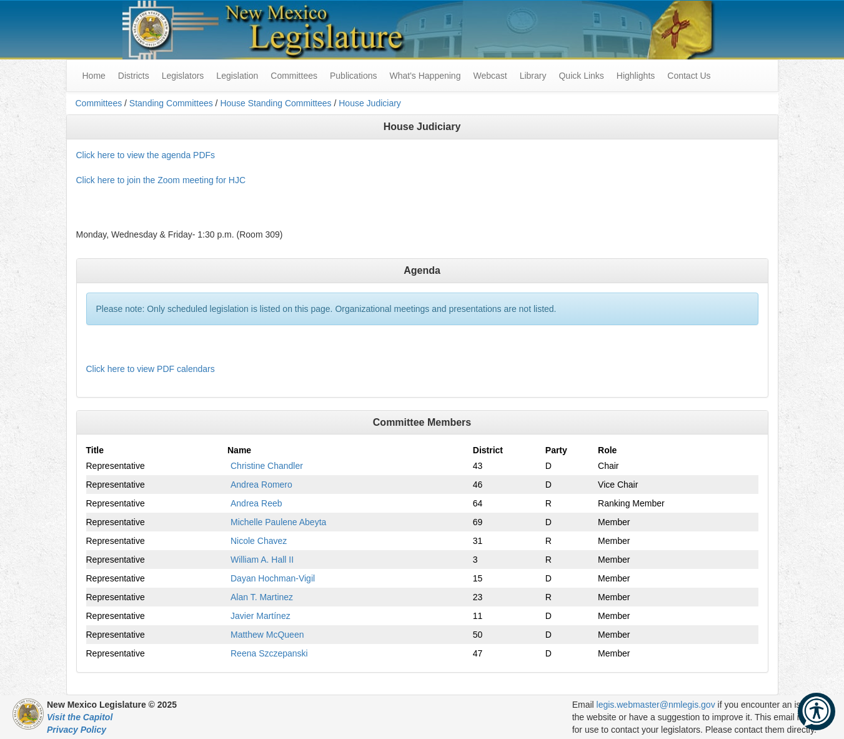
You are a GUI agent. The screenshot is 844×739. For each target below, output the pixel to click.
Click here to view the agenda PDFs (146, 155)
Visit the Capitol (79, 717)
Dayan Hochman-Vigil (273, 578)
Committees (294, 76)
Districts (133, 76)
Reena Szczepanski (269, 653)
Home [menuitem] (94, 76)
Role (607, 450)
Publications (353, 76)
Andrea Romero (261, 485)
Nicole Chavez (259, 541)
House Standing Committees (275, 103)
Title (95, 450)
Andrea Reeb (256, 503)
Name (239, 450)
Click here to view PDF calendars (150, 369)
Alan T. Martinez (262, 597)
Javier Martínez (260, 616)
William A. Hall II (262, 560)
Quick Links (581, 76)
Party (556, 450)
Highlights (636, 76)
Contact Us (688, 76)
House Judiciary (370, 103)
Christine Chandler (267, 466)
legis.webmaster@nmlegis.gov (656, 705)
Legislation (237, 76)
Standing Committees (171, 103)
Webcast (490, 76)
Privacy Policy (76, 730)
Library (533, 76)
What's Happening (424, 76)
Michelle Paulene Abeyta (278, 522)
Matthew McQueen (267, 635)
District (488, 450)
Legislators (183, 76)
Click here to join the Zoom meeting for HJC (161, 180)
